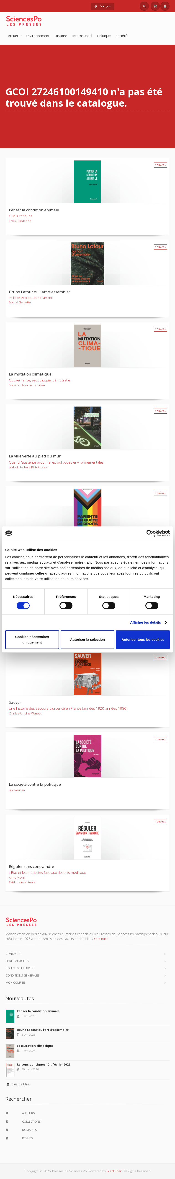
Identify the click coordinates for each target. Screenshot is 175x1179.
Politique (104, 35)
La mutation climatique (35, 1046)
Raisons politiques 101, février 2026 (43, 1064)
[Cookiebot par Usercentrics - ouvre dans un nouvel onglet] (150, 533)
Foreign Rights (17, 961)
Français (103, 6)
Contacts (13, 954)
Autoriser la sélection (87, 639)
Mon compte (15, 982)
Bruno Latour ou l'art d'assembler (43, 1030)
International (82, 35)
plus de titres (18, 1084)
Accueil (13, 35)
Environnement (37, 35)
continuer (101, 939)
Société (121, 35)
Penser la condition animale (38, 1011)
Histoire (60, 35)
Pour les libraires (19, 968)
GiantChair (114, 1171)
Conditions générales (23, 975)
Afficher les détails (145, 622)
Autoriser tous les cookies (142, 639)
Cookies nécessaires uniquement (32, 639)
